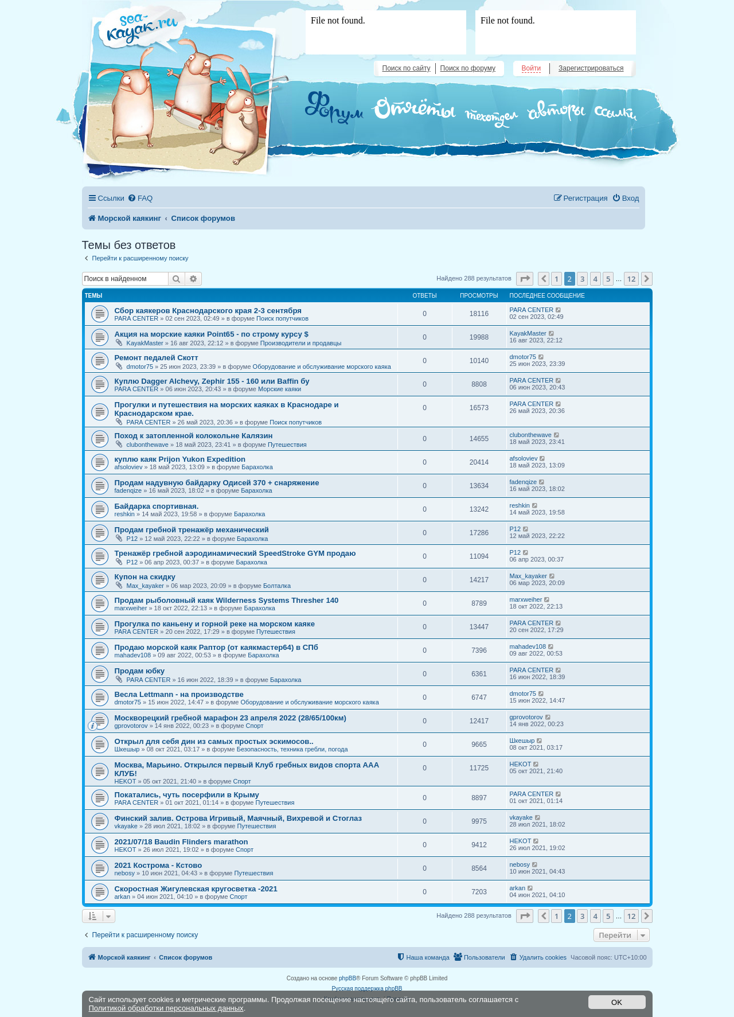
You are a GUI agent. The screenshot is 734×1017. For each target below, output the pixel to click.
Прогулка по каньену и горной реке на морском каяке (215, 623)
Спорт (255, 725)
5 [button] (608, 279)
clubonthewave (148, 444)
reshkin (125, 514)
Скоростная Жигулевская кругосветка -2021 (196, 888)
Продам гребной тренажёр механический (192, 529)
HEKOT (125, 781)
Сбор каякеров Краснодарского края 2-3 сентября (208, 310)
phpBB (347, 978)
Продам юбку (140, 671)
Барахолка (256, 466)
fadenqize (128, 490)
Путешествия (287, 444)
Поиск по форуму (467, 68)
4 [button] (596, 279)
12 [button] (631, 279)
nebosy (125, 873)
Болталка (277, 585)
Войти (531, 68)
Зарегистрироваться (591, 68)
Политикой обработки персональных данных (166, 1008)
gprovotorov (131, 725)
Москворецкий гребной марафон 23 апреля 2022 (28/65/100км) (230, 718)
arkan (123, 896)
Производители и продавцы (301, 343)
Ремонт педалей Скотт (156, 357)
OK (616, 1002)
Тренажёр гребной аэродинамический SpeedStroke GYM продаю (235, 553)
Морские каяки (279, 388)
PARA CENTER (137, 318)
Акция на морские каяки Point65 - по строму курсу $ (212, 334)
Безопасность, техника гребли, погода (292, 749)
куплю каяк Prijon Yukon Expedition (180, 459)
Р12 (132, 538)
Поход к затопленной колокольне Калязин (194, 435)
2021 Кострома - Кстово (158, 865)
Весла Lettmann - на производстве (179, 694)
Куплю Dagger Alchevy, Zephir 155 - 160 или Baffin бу (212, 381)
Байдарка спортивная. (157, 506)
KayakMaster (145, 343)
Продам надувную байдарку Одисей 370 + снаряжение (217, 482)
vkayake (126, 826)
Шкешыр (127, 749)
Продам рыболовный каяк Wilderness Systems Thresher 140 (227, 600)
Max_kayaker (145, 585)
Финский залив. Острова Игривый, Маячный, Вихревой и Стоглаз (238, 818)
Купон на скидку (145, 576)
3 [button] (582, 279)
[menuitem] (140, 198)
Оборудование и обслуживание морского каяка (322, 366)
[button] (524, 279)
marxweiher (131, 608)
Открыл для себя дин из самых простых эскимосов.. (214, 741)
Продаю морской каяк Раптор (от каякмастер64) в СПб (216, 647)
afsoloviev (129, 466)
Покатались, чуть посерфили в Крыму (187, 794)
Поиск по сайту (406, 68)
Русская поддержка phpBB (366, 988)
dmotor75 (140, 366)
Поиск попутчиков (282, 318)
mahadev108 (133, 655)
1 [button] (557, 279)
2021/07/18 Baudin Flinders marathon (181, 841)
